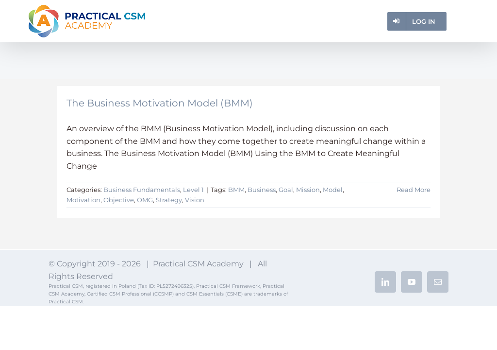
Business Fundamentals (141, 189)
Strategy (169, 200)
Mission (308, 189)
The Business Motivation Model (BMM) (159, 103)
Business (262, 189)
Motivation (83, 200)
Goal (286, 189)
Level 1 (193, 189)
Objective (118, 200)
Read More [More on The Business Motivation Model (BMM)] (414, 189)
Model (333, 189)
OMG (145, 200)
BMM (236, 189)
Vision (194, 200)
